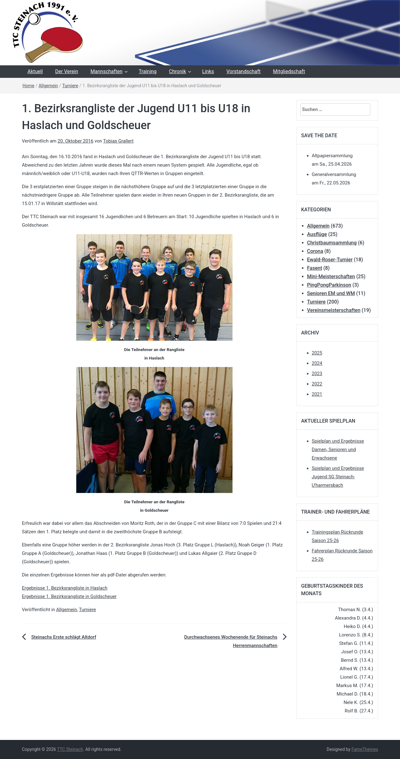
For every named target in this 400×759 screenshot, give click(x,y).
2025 (317, 353)
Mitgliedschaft (289, 71)
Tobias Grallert (118, 141)
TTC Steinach (70, 749)
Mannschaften (107, 71)
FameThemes (365, 749)
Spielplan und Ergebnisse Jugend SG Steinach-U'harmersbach (338, 476)
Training (148, 71)
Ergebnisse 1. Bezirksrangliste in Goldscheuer (69, 596)
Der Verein (66, 71)
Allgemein (48, 85)
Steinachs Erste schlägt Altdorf (63, 637)
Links (208, 71)
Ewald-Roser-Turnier (330, 260)
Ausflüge (317, 234)
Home (28, 85)
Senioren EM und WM (331, 293)
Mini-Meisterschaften (331, 276)
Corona (315, 251)
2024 (317, 363)
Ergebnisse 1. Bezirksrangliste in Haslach (65, 588)
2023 (317, 373)
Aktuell (35, 71)
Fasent (314, 268)
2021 (317, 394)
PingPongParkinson (329, 285)
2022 (317, 384)
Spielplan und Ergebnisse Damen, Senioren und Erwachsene (338, 449)
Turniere (70, 85)
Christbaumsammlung (332, 243)
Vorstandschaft (243, 71)
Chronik (177, 71)
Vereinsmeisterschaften (334, 310)
